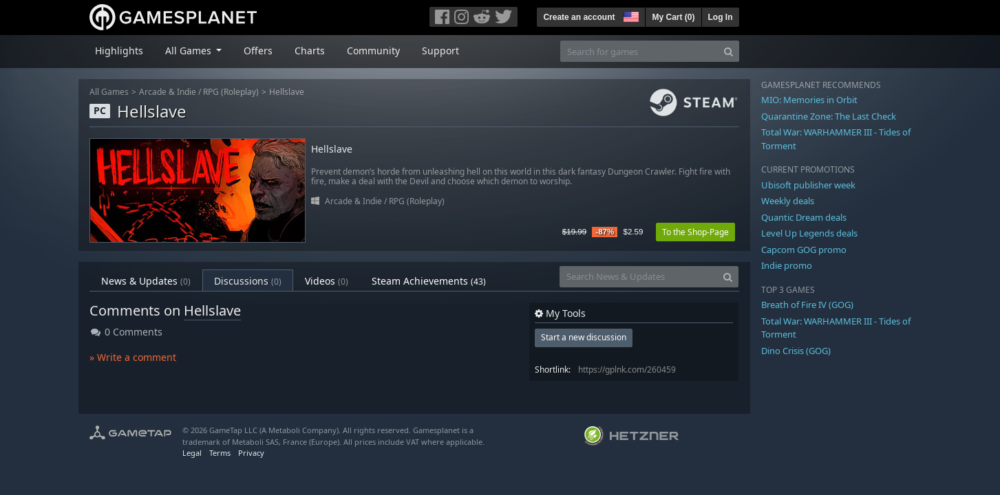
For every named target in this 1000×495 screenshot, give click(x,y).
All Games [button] (189, 50)
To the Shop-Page (695, 232)
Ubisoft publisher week (808, 185)
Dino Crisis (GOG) (796, 350)
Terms (220, 453)
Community (373, 50)
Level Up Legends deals (809, 233)
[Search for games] (639, 51)
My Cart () (673, 17)
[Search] (728, 51)
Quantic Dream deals (804, 217)
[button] (630, 15)
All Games (109, 92)
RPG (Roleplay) (231, 92)
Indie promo (786, 265)
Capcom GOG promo (804, 249)
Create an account (579, 17)
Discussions (247, 280)
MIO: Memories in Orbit (809, 100)
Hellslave (286, 92)
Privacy (251, 453)
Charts (310, 50)
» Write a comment (132, 357)
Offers (258, 50)
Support (440, 50)
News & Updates (146, 280)
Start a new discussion (583, 337)
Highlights (119, 50)
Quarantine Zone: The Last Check (828, 116)
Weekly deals (787, 201)
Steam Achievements (429, 280)
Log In (720, 17)
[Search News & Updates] (639, 276)
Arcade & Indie (167, 92)
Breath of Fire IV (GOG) (807, 304)
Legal (192, 453)
